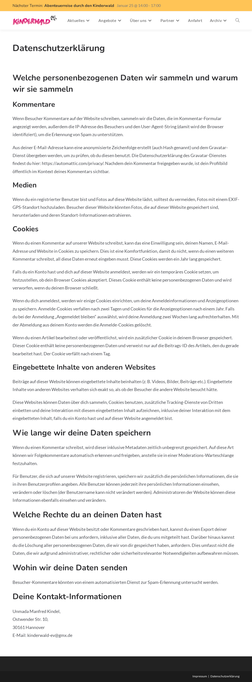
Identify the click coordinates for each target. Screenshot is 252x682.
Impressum (199, 676)
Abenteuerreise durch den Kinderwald (79, 5)
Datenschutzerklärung (224, 676)
